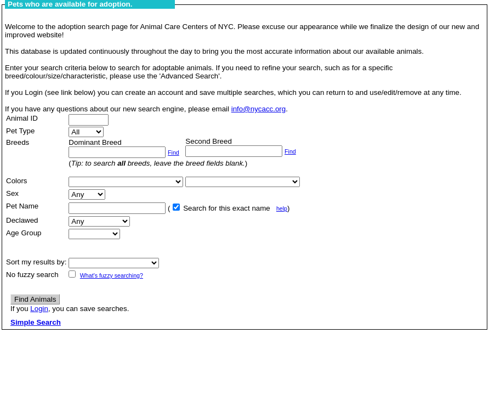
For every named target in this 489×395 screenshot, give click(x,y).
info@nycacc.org (258, 109)
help (281, 208)
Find (173, 152)
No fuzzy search (32, 274)
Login (39, 308)
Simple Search (35, 322)
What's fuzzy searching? (111, 275)
